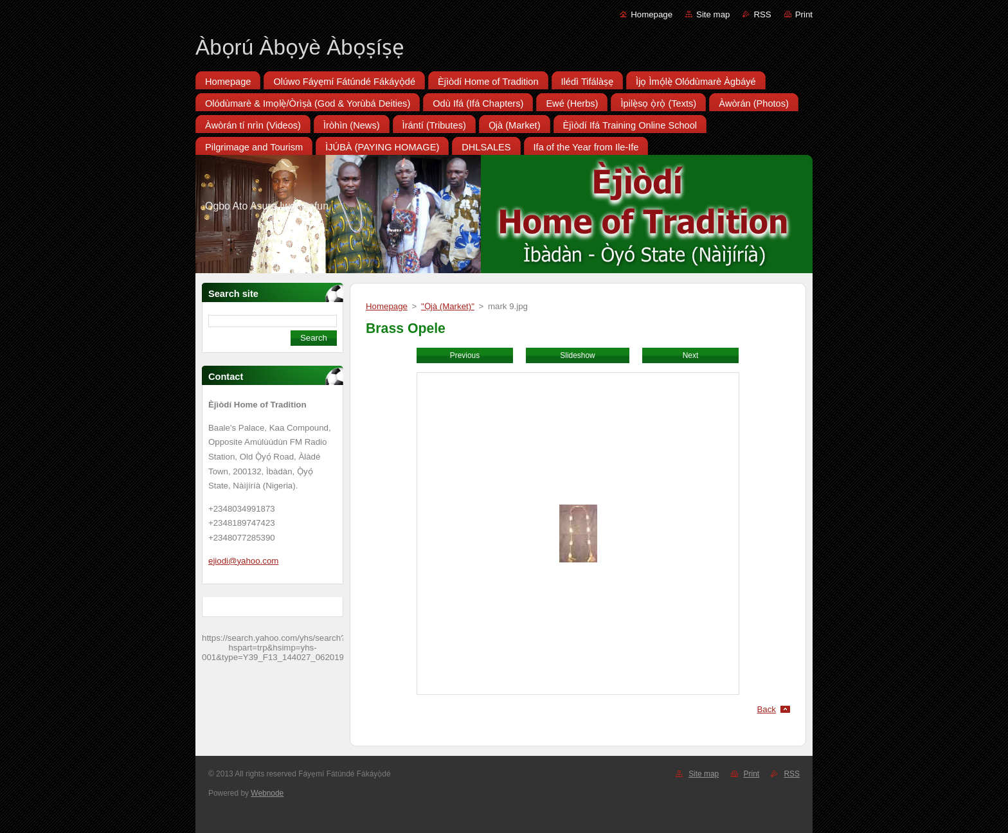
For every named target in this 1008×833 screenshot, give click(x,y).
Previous (465, 355)
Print (804, 14)
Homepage (651, 14)
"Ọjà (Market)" (447, 306)
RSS (762, 14)
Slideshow (577, 355)
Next (691, 355)
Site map (713, 14)
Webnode (267, 793)
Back (767, 709)
